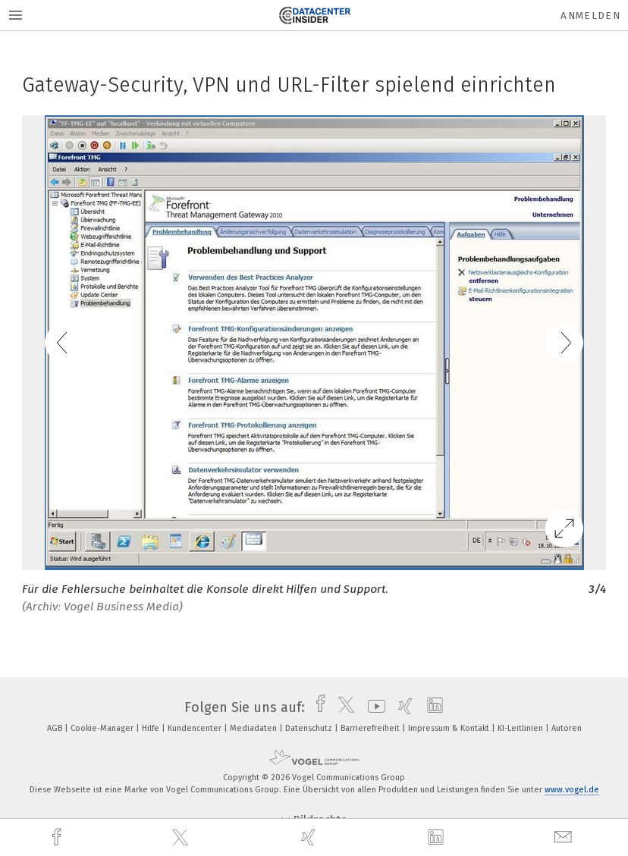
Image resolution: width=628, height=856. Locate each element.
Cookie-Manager (103, 728)
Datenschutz (309, 728)
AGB (55, 728)
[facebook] (58, 837)
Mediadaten (254, 728)
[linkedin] (437, 838)
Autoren (566, 728)
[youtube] (372, 707)
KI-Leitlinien (521, 728)
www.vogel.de (572, 790)
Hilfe (152, 728)
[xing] (310, 837)
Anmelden (590, 15)
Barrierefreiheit (371, 728)
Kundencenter (196, 728)
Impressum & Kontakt (449, 728)
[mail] (565, 837)
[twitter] (182, 837)
